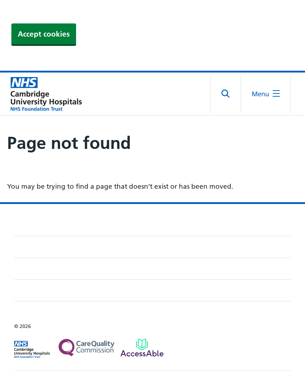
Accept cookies (44, 33)
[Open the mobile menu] (265, 94)
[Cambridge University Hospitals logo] (42, 93)
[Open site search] (226, 93)
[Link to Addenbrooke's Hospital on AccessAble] (142, 347)
